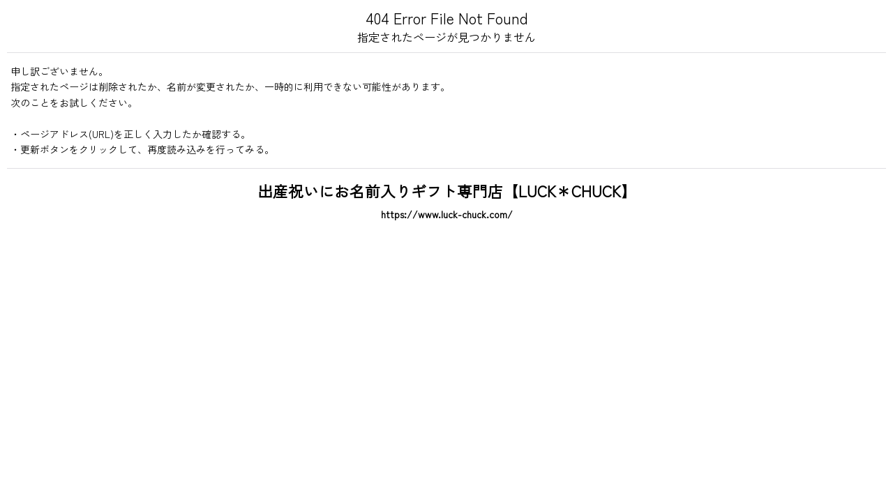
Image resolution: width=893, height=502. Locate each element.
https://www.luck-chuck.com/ (447, 214)
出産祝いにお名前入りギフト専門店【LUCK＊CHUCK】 (446, 190)
